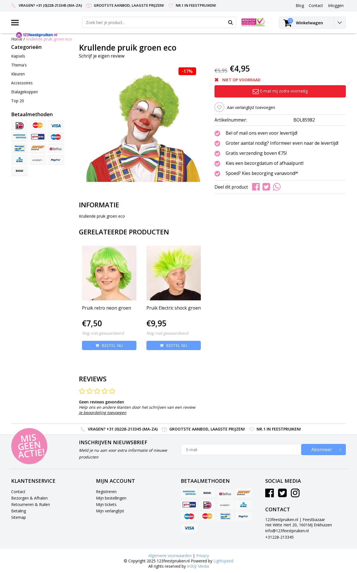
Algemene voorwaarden (170, 555)
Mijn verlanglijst (110, 510)
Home (16, 39)
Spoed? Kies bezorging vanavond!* (262, 173)
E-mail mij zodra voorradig (280, 91)
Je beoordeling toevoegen (102, 412)
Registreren (106, 491)
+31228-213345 (279, 537)
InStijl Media (198, 566)
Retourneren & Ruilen (30, 504)
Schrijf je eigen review (101, 56)
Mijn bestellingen (111, 498)
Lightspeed (223, 561)
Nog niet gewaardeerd (103, 333)
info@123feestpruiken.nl (287, 530)
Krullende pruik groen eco (49, 39)
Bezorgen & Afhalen (29, 498)
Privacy (202, 555)
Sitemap (18, 517)
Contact (18, 491)
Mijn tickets (106, 504)
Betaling (18, 510)
